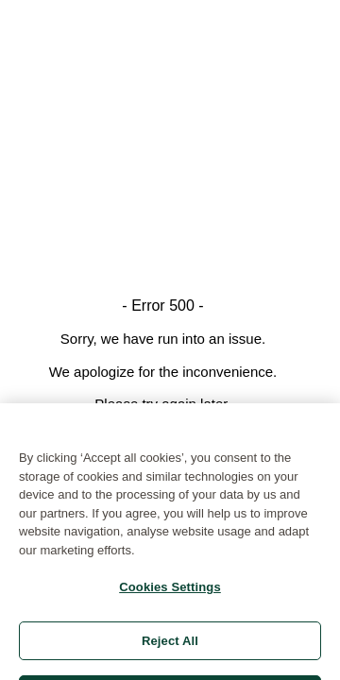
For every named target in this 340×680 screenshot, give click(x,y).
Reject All (170, 646)
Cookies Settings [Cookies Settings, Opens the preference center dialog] (170, 593)
